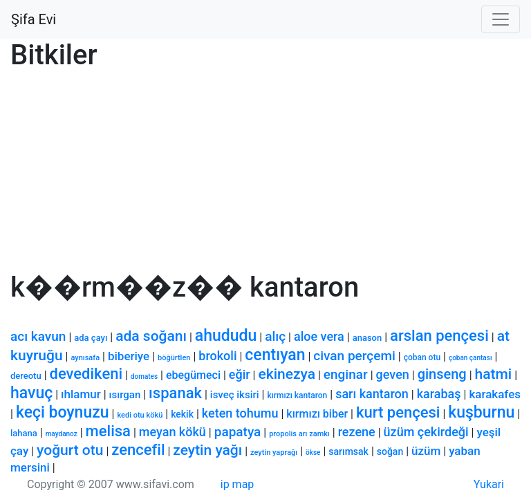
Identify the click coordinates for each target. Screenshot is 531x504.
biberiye (128, 356)
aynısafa (85, 357)
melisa (108, 431)
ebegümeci (193, 375)
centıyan (275, 355)
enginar (346, 374)
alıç (275, 336)
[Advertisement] (265, 174)
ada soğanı (151, 336)
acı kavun (38, 336)
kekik (182, 414)
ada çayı (90, 338)
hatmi (493, 374)
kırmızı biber (317, 413)
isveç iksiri (234, 395)
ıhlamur (81, 394)
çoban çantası (470, 358)
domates (144, 376)
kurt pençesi (398, 412)
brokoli (217, 355)
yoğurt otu (70, 450)
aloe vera (319, 336)
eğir (239, 374)
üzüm (425, 451)
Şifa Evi (33, 19)
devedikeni (86, 373)
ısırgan (125, 395)
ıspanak (175, 393)
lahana (23, 433)
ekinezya (286, 374)
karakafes (495, 394)
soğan (390, 451)
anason (367, 338)
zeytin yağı (207, 450)
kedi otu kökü (139, 415)
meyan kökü (172, 431)
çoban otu (422, 357)
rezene (356, 431)
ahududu (226, 335)
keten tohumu (240, 413)
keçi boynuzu (62, 412)
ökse (313, 452)
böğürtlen (174, 357)
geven (392, 374)
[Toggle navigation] (500, 19)
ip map (237, 484)
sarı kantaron (372, 393)
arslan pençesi (439, 335)
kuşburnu (481, 412)
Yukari (489, 484)
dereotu (25, 376)
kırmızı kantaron (297, 395)
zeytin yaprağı (273, 452)
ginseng (442, 374)
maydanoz (61, 434)
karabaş (439, 393)
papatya (237, 432)
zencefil (138, 449)
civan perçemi (354, 356)
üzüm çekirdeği (426, 431)
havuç (31, 393)
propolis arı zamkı (299, 433)
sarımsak (348, 451)
